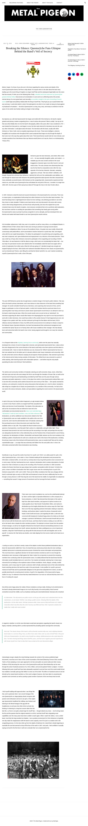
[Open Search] (85, 2)
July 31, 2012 (7, 43)
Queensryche (43, 43)
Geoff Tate (34, 43)
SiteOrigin (55, 821)
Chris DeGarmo (24, 43)
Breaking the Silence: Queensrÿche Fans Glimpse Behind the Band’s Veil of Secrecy (33, 50)
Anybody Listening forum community (28, 342)
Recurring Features (16, 2)
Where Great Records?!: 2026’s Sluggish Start (76, 44)
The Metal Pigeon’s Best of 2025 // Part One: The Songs (76, 60)
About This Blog (47, 2)
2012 (16, 43)
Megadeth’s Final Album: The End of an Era (77, 49)
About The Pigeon (32, 2)
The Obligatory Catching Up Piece (76, 65)
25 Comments (60, 44)
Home (4, 2)
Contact (59, 2)
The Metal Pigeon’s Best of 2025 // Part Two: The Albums (76, 55)
